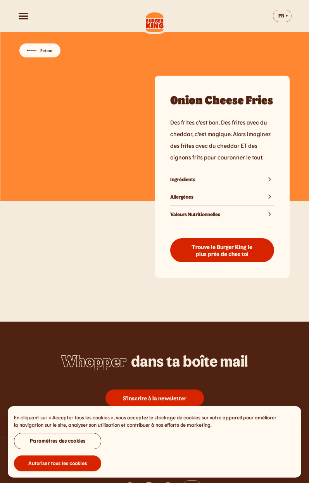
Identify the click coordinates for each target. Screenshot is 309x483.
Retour (40, 50)
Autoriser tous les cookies (57, 465)
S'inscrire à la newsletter (154, 398)
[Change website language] (282, 16)
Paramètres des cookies (57, 443)
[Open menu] (23, 16)
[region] (154, 444)
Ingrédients (222, 179)
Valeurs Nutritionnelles (222, 214)
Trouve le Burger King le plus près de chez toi (222, 250)
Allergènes (222, 196)
